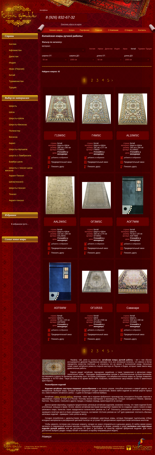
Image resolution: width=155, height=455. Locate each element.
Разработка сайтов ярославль (103, 446)
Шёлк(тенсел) (14, 181)
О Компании (113, 30)
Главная (98, 30)
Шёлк (10, 112)
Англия (10, 44)
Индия (10, 62)
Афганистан (13, 50)
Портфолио (84, 30)
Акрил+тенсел (14, 200)
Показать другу (57, 167)
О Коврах (129, 30)
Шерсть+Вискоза (16, 124)
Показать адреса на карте (71, 24)
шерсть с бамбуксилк (18, 155)
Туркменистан (14, 81)
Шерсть (11, 106)
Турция (10, 87)
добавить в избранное (59, 157)
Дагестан (11, 56)
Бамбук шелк (14, 161)
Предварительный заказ (61, 162)
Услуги (71, 30)
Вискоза (11, 137)
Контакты (142, 30)
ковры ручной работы (63, 397)
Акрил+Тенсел (14, 175)
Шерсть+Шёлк (14, 118)
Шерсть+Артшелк (16, 149)
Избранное (10, 215)
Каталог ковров (55, 30)
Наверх (47, 436)
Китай (10, 75)
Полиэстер (12, 130)
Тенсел (10, 194)
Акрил (10, 143)
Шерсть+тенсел (15, 188)
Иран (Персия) (14, 69)
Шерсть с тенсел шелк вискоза (18, 169)
